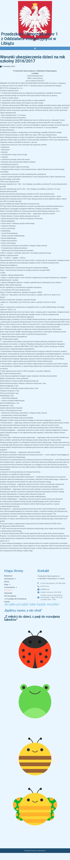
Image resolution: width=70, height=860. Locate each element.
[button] (35, 48)
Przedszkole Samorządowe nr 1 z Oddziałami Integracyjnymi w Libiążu (29, 39)
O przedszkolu (10, 587)
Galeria (6, 582)
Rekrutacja (9, 590)
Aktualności (8, 576)
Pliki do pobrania (10, 596)
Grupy (7, 585)
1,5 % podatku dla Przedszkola (15, 599)
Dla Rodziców (10, 579)
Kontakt (7, 602)
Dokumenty (8, 593)
